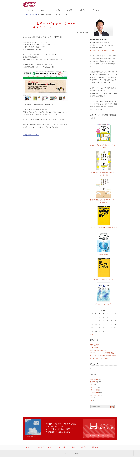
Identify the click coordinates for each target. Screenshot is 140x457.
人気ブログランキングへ (31, 135)
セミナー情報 (95, 390)
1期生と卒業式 (94, 345)
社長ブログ (83, 10)
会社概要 (69, 10)
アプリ (93, 384)
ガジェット (94, 387)
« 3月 (91, 334)
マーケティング (95, 395)
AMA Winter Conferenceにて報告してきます (103, 353)
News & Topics (94, 379)
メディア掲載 (56, 10)
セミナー (43, 10)
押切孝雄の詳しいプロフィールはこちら (102, 50)
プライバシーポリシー (66, 453)
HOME (25, 15)
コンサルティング (30, 10)
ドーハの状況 (94, 347)
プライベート (95, 392)
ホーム (27, 447)
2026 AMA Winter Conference (98, 350)
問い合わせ (96, 10)
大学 (92, 398)
